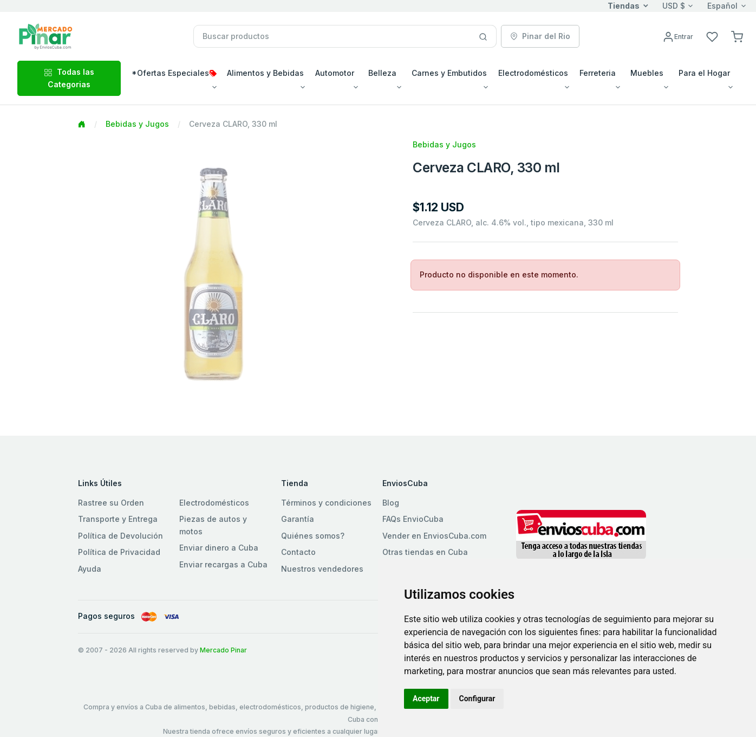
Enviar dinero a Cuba (218, 547)
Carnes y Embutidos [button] (449, 72)
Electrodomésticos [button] (533, 72)
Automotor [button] (334, 72)
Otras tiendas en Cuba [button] (425, 552)
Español (722, 5)
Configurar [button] (477, 698)
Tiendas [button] (624, 5)
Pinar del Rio (540, 36)
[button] (737, 36)
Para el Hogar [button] (704, 72)
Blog (390, 502)
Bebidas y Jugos (137, 123)
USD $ (673, 5)
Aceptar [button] (426, 698)
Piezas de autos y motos (213, 524)
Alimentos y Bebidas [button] (265, 72)
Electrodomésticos (214, 502)
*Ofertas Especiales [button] (174, 72)
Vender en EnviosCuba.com (434, 535)
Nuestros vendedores (322, 568)
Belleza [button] (382, 72)
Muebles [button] (646, 72)
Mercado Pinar (223, 650)
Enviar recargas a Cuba (223, 564)
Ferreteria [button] (597, 72)
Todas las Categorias (69, 77)
